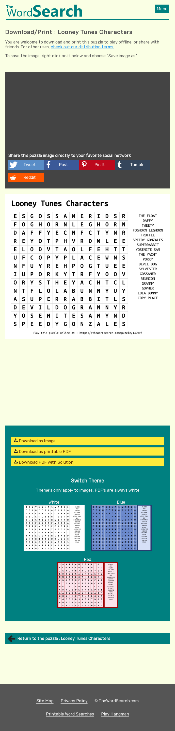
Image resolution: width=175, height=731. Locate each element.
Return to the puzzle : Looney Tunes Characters (63, 638)
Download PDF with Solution (43, 462)
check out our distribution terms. (82, 47)
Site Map (45, 700)
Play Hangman (115, 714)
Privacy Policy (74, 700)
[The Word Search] (44, 15)
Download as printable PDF (42, 451)
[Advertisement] (87, 113)
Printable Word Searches (70, 714)
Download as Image (35, 440)
